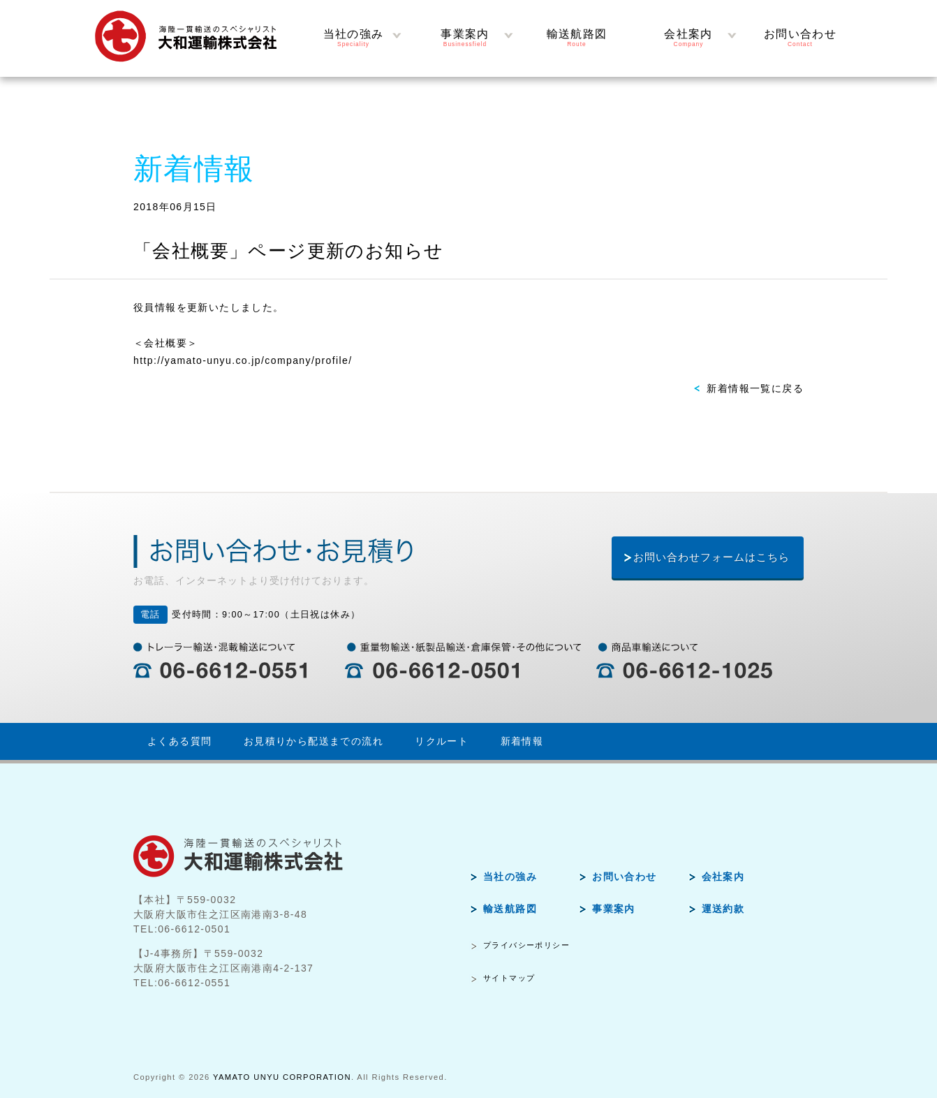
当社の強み (510, 876)
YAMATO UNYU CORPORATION (282, 1077)
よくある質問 (179, 741)
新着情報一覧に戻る (755, 388)
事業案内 (613, 908)
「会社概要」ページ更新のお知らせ (288, 250)
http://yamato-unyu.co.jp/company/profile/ (242, 360)
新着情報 (522, 741)
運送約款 (723, 908)
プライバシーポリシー (526, 945)
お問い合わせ (624, 876)
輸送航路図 (510, 908)
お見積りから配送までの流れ (313, 741)
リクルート (441, 741)
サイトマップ (509, 978)
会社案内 (723, 876)
